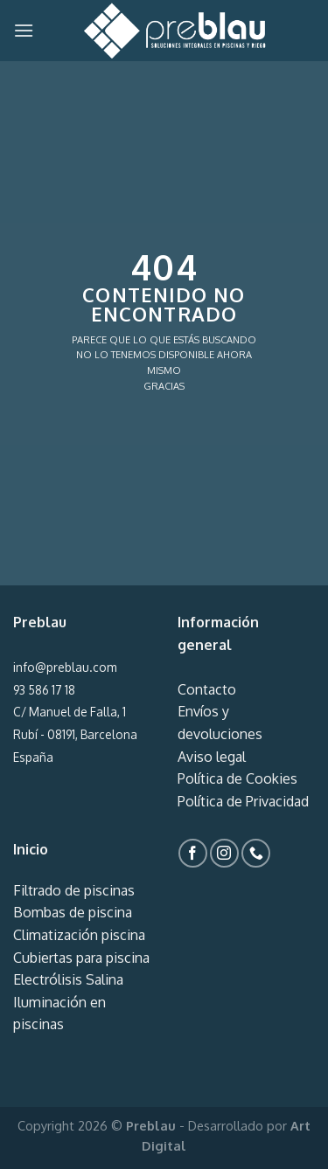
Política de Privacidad (243, 801)
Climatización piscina (79, 935)
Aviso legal (212, 756)
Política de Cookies (237, 778)
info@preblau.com (64, 667)
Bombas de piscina (72, 912)
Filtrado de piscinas (74, 890)
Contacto (207, 689)
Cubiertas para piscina (81, 957)
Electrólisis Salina (68, 979)
